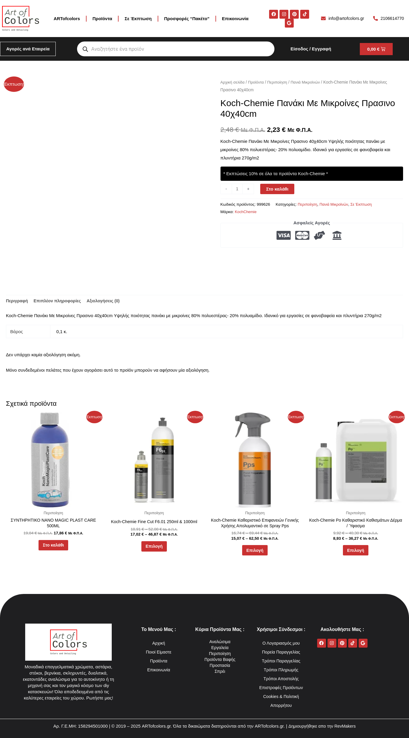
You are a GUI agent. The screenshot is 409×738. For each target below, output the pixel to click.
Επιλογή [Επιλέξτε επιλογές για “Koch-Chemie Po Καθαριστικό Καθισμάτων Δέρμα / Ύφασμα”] (356, 552)
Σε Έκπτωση (137, 18)
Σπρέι (219, 671)
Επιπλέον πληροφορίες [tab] (60, 301)
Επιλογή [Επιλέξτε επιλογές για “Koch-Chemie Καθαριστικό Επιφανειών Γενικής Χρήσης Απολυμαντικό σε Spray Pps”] (255, 552)
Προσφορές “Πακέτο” (187, 18)
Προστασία (220, 665)
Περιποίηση (279, 82)
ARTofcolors (67, 18)
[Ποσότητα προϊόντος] (237, 189)
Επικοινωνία (235, 18)
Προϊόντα (102, 18)
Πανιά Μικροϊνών (309, 82)
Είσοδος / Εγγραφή (310, 48)
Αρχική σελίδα (233, 82)
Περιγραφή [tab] (17, 301)
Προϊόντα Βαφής (220, 659)
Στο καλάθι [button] (53, 547)
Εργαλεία (220, 647)
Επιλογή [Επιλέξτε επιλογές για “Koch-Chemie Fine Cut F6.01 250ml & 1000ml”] (154, 548)
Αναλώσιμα (220, 641)
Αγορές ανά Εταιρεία (27, 48)
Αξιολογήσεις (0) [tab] (107, 301)
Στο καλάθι (278, 188)
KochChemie (246, 212)
